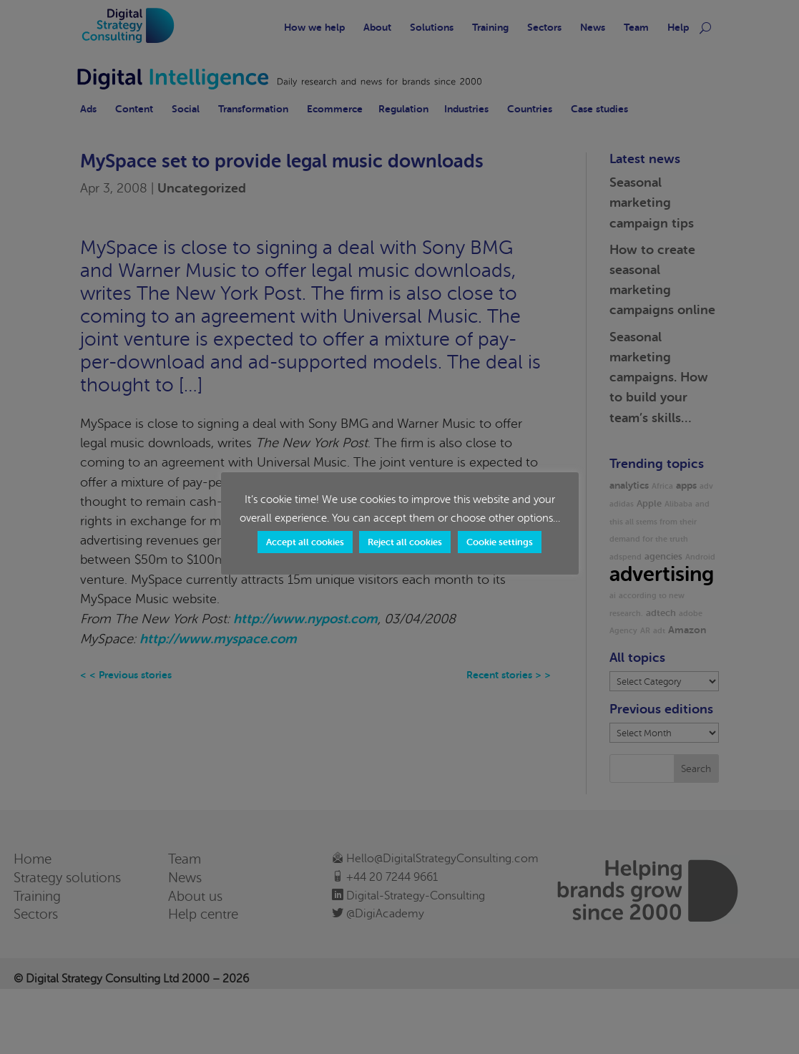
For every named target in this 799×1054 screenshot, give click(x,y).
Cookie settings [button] (499, 542)
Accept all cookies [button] (305, 542)
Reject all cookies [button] (405, 542)
